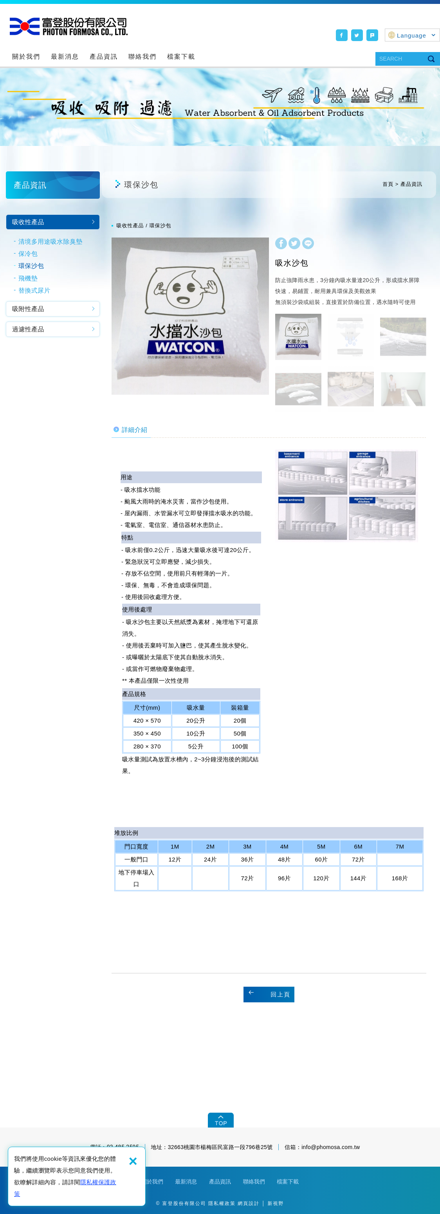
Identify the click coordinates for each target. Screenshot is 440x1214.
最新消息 (65, 56)
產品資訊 (104, 56)
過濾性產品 (28, 329)
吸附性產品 (28, 309)
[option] (190, 316)
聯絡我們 (142, 56)
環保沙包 (31, 266)
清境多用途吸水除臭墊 (50, 241)
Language (416, 35)
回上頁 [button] (280, 994)
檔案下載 (181, 56)
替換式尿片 (34, 290)
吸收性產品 (28, 222)
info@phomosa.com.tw (330, 1147)
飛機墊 (28, 278)
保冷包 (28, 253)
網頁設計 (249, 1203)
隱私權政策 (222, 1203)
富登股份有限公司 (69, 26)
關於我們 (26, 56)
